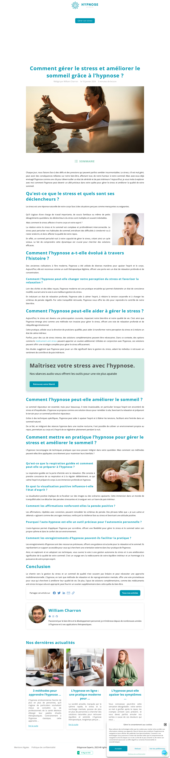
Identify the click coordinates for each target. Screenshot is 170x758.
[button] (165, 724)
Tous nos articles (130, 593)
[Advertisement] (85, 43)
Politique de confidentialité (136, 754)
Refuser (138, 749)
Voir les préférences (157, 749)
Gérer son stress (85, 20)
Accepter (118, 749)
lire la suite (33, 726)
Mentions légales (21, 747)
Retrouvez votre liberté (44, 384)
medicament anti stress (46, 341)
